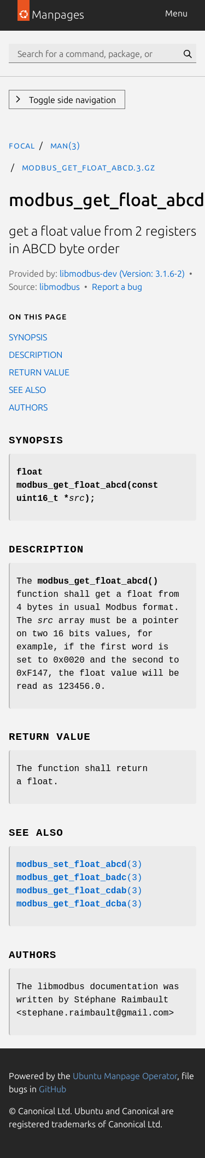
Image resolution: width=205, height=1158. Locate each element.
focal (22, 145)
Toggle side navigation (71, 100)
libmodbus (59, 287)
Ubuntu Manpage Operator (125, 1076)
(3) (79, 865)
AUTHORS (28, 407)
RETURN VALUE (39, 372)
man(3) (65, 145)
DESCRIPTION (35, 355)
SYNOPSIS (28, 337)
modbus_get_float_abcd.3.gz (88, 167)
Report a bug (117, 287)
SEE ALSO (27, 390)
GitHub (52, 1089)
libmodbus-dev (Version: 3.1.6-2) (122, 273)
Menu (176, 13)
